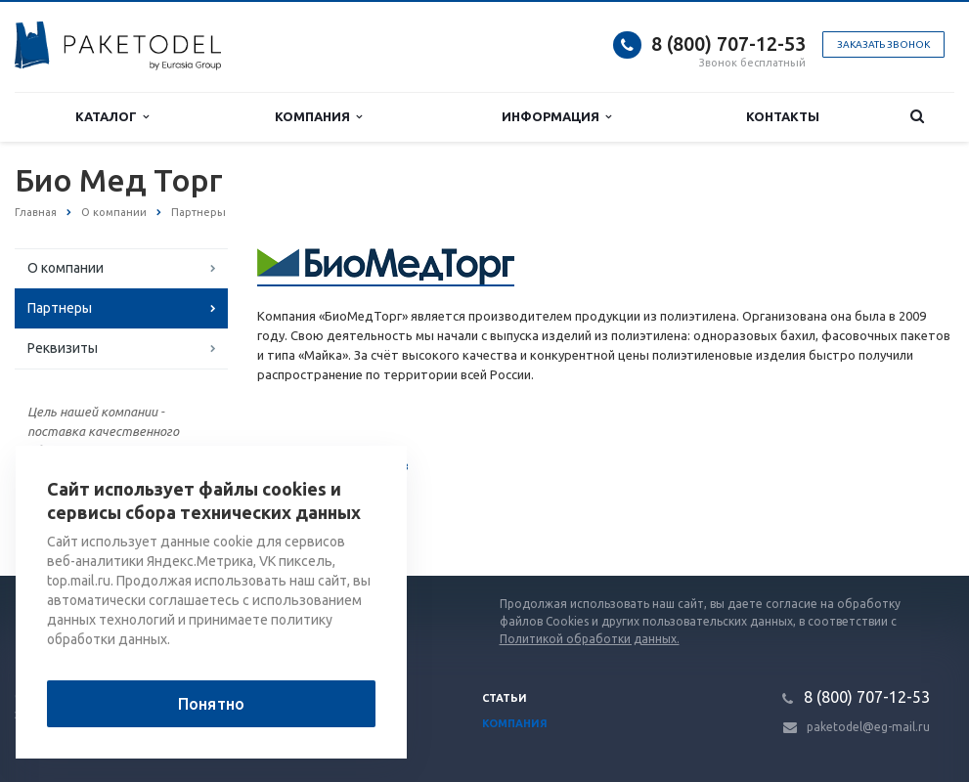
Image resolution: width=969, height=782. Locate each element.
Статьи (504, 698)
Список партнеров (333, 467)
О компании (65, 268)
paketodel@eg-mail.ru (868, 726)
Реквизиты (62, 348)
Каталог (112, 116)
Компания (318, 116)
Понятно (211, 704)
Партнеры (59, 308)
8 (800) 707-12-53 (728, 43)
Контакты (782, 116)
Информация (556, 116)
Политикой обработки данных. (590, 638)
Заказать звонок (883, 44)
